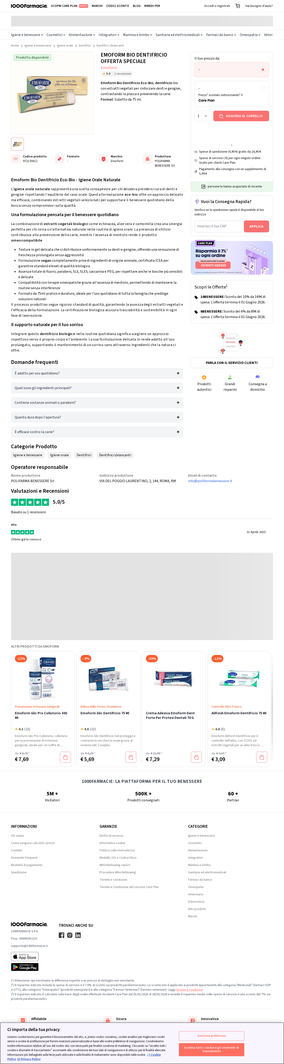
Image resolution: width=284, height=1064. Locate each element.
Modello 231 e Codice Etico (118, 857)
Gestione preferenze (212, 1036)
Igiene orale (65, 45)
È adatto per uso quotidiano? (37, 373)
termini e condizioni (189, 989)
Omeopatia (250, 34)
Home (15, 45)
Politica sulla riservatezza (117, 850)
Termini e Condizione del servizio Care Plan (129, 887)
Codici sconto (117, 6)
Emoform (109, 68)
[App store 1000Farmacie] (29, 956)
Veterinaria (195, 894)
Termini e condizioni (113, 879)
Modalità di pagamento (26, 865)
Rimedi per (152, 6)
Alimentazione (82, 34)
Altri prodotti (197, 909)
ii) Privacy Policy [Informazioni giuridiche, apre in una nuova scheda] (29, 1059)
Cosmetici (56, 34)
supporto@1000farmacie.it (29, 946)
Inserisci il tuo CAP (211, 226)
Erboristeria (196, 901)
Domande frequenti (24, 857)
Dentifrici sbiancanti (110, 45)
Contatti (16, 850)
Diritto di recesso (111, 835)
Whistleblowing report (115, 865)
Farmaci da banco (221, 34)
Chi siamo (17, 835)
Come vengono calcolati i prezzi (33, 843)
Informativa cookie (112, 843)
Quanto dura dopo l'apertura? (38, 417)
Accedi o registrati (217, 6)
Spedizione (19, 872)
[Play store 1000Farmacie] (29, 967)
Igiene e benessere (27, 34)
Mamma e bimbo (137, 34)
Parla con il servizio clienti (232, 362)
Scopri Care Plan (69, 6)
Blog (137, 6)
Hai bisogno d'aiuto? (259, 6)
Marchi (97, 6)
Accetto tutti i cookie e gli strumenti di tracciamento (211, 1049)
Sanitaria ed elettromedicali (179, 34)
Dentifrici (85, 45)
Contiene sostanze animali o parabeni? (45, 402)
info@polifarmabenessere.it (210, 481)
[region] (142, 1043)
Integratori (109, 34)
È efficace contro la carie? (34, 431)
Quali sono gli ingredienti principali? (43, 387)
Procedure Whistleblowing (118, 872)
